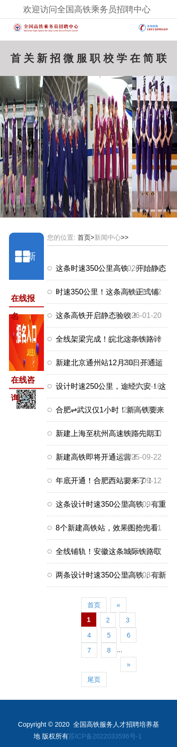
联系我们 (161, 61)
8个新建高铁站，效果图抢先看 (107, 528)
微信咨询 (68, 61)
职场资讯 (95, 61)
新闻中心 (42, 61)
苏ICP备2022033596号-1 (105, 736)
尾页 (94, 679)
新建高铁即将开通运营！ (97, 457)
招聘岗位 (55, 61)
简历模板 (148, 61)
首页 (15, 61)
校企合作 (108, 61)
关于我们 (29, 61)
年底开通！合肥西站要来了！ (105, 481)
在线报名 (135, 61)
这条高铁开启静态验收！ (97, 315)
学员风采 (122, 61)
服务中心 (81, 61)
